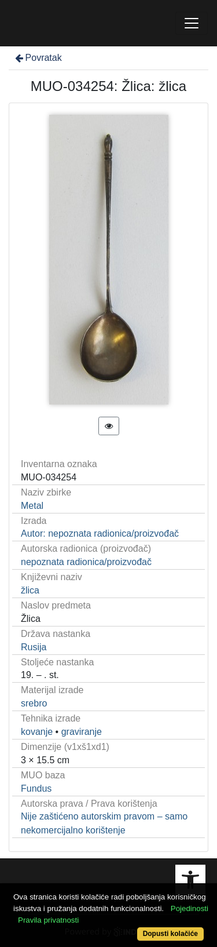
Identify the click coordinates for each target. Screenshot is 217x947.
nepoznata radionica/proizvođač (86, 562)
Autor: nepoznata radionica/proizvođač (100, 533)
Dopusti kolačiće (170, 934)
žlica (30, 590)
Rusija (33, 647)
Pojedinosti (189, 908)
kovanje (37, 732)
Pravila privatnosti (48, 920)
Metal (32, 506)
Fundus (36, 788)
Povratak (37, 58)
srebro (34, 703)
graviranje (81, 732)
